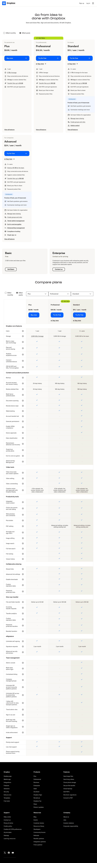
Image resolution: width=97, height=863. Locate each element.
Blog (35, 817)
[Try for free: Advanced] (16, 153)
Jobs (64, 820)
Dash (35, 788)
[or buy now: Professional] (41, 64)
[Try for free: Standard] (80, 58)
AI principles (7, 832)
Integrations (7, 782)
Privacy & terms (8, 823)
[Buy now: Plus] (16, 58)
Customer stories (39, 823)
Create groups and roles (78, 122)
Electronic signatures (69, 795)
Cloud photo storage (69, 782)
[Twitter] (4, 852)
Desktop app (8, 776)
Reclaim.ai (37, 798)
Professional (37, 779)
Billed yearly (24, 33)
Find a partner (38, 845)
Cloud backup (67, 788)
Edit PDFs (66, 791)
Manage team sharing (77, 118)
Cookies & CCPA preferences (13, 829)
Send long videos (68, 779)
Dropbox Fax (37, 801)
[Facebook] (8, 852)
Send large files (68, 776)
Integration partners (40, 841)
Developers (37, 829)
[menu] (93, 3)
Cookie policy (8, 826)
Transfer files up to (15, 83)
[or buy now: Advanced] (9, 159)
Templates (7, 798)
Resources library (39, 826)
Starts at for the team (15, 168)
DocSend (36, 791)
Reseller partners (39, 838)
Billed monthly (9, 33)
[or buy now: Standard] (73, 64)
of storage (12, 72)
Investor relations (68, 823)
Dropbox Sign (38, 795)
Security (6, 791)
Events (36, 820)
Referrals (36, 835)
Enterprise (37, 785)
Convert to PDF (68, 798)
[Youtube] (12, 852)
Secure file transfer (69, 785)
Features (6, 785)
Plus (35, 776)
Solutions (7, 788)
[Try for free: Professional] (48, 58)
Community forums (39, 832)
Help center (7, 817)
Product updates (39, 807)
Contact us (7, 820)
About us (66, 817)
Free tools (7, 801)
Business (36, 782)
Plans (35, 804)
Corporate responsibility (70, 826)
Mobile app (7, 779)
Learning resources (9, 838)
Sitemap (6, 835)
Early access (7, 795)
